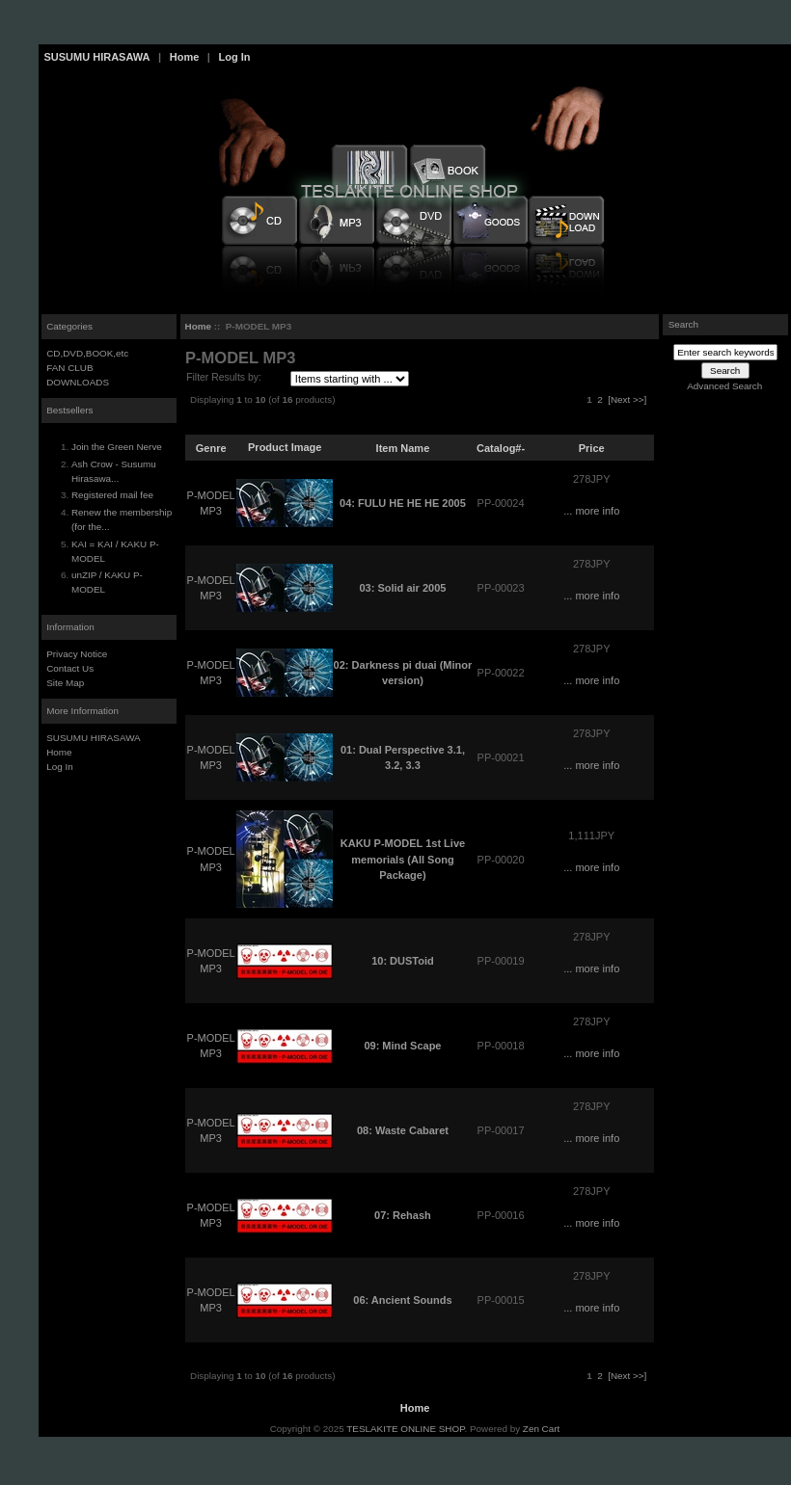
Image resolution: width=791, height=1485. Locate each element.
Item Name (403, 447)
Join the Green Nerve (116, 446)
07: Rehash (402, 1215)
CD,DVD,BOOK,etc (87, 353)
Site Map (65, 682)
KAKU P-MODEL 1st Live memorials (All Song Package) (403, 859)
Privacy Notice (76, 654)
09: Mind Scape (402, 1045)
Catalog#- (501, 447)
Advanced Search (724, 386)
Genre (211, 447)
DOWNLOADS (77, 382)
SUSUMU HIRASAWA (97, 57)
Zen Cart (541, 1428)
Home (185, 57)
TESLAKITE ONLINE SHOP (405, 1428)
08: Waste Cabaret (403, 1130)
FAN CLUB (69, 367)
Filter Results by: (223, 377)
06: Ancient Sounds (402, 1300)
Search (683, 324)
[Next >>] (627, 399)
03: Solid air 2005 (402, 588)
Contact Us (70, 668)
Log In (234, 57)
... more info (591, 511)
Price (592, 447)
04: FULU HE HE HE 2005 (403, 503)
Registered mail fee (112, 495)
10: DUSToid (402, 961)
